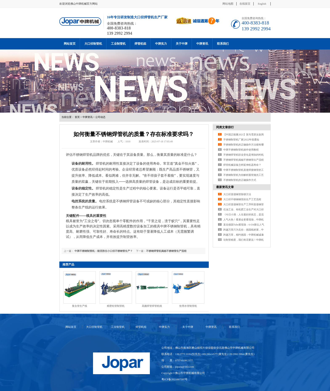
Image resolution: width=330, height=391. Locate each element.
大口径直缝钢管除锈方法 (237, 194)
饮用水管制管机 (188, 305)
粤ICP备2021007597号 (174, 379)
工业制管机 (118, 43)
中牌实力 (161, 43)
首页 (77, 117)
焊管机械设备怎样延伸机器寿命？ (242, 164)
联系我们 (223, 43)
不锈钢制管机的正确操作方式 (239, 180)
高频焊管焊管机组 (152, 305)
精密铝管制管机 (116, 305)
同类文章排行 (225, 127)
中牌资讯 (202, 43)
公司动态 (100, 117)
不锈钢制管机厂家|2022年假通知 (241, 139)
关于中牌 (182, 43)
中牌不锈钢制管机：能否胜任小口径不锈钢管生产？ (103, 251)
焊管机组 (140, 43)
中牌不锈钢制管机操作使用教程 (241, 149)
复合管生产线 (79, 305)
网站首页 (70, 43)
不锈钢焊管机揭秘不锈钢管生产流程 (166, 251)
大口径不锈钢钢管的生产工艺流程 (242, 199)
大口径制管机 (93, 43)
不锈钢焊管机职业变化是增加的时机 (243, 154)
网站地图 (227, 3)
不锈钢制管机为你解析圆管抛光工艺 (243, 174)
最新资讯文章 (225, 187)
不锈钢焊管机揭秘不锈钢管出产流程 (243, 159)
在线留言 (245, 3)
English (262, 3)
